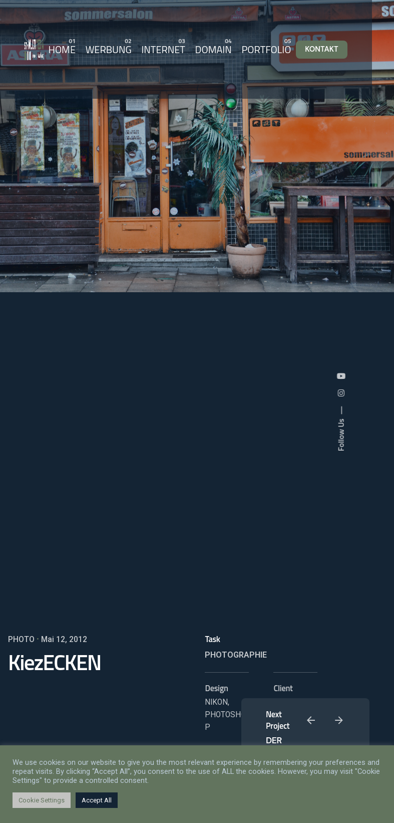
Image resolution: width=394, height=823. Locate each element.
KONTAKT (321, 49)
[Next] (339, 720)
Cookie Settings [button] (42, 800)
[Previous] (311, 720)
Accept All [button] (97, 800)
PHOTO (21, 639)
